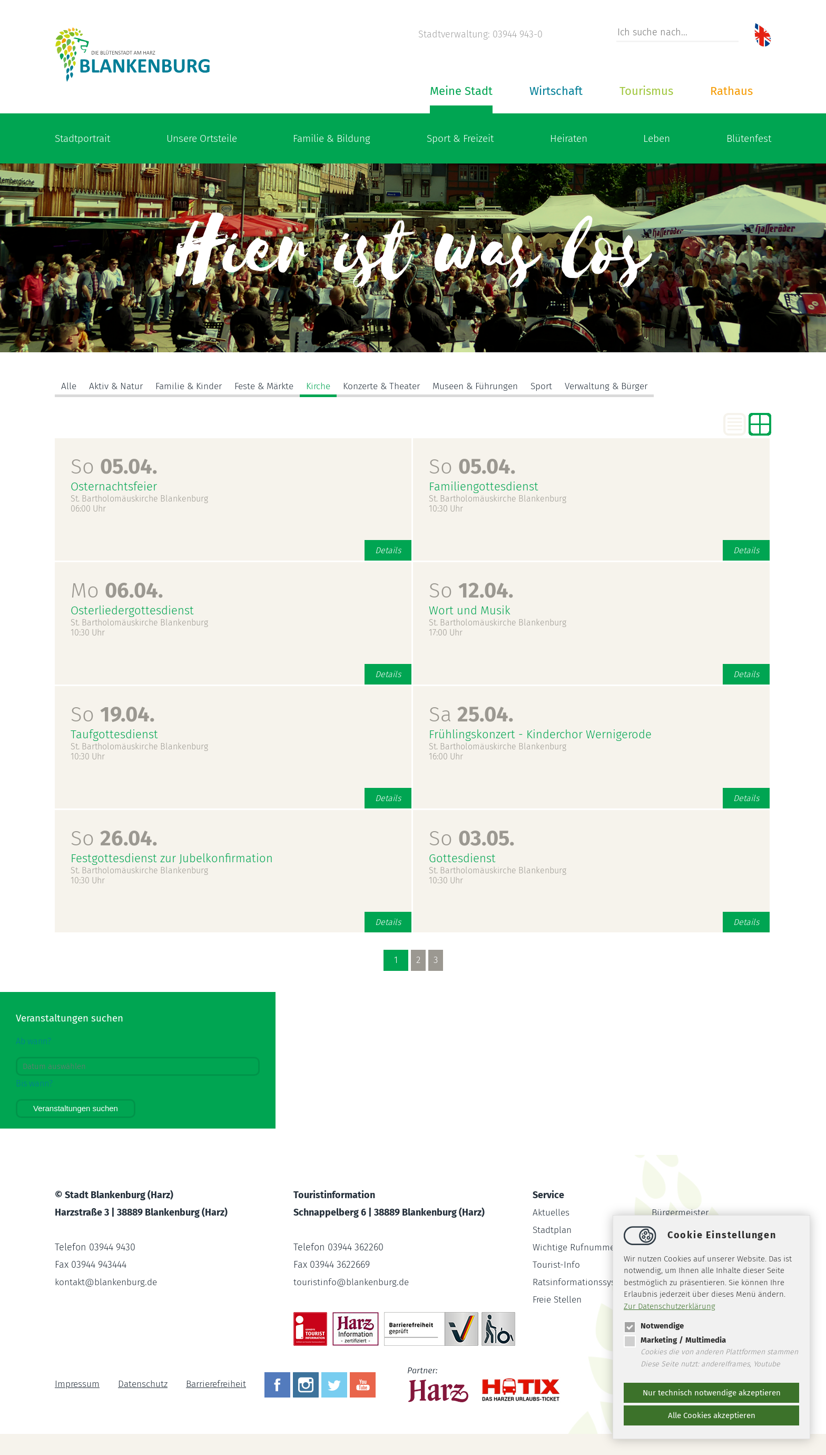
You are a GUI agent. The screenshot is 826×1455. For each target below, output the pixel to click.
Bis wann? (34, 1083)
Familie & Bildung (331, 138)
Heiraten (568, 138)
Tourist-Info (557, 1264)
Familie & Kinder (193, 386)
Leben (656, 138)
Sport (568, 386)
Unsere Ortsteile (201, 138)
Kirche (331, 386)
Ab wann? (33, 1041)
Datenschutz (145, 1384)
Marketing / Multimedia (675, 1340)
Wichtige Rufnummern (580, 1247)
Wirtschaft (556, 91)
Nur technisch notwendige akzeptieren (712, 1393)
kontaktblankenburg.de (109, 1282)
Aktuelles (552, 1212)
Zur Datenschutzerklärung (669, 1306)
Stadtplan (553, 1230)
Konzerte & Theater (398, 386)
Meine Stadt (461, 91)
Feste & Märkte (274, 386)
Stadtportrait (82, 138)
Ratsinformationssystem (584, 1282)
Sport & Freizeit (460, 138)
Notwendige (654, 1326)
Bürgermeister (682, 1212)
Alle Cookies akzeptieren (711, 1415)
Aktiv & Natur (117, 386)
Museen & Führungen (498, 386)
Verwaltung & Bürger (636, 386)
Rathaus (731, 91)
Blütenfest (748, 138)
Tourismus (646, 91)
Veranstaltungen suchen (75, 1108)
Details (388, 550)
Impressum (78, 1384)
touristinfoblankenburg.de (353, 1282)
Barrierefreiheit (222, 1384)
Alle (69, 386)
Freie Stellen (559, 1299)
